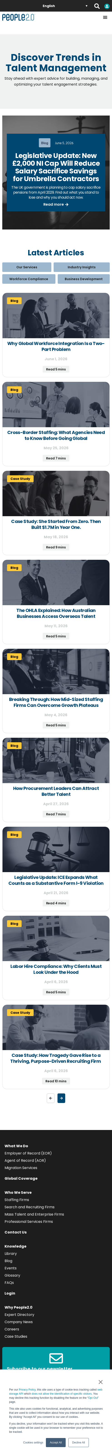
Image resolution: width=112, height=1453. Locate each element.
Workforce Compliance (28, 279)
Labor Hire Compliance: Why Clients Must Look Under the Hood (56, 969)
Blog (8, 1260)
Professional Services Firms (29, 1221)
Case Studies (16, 1336)
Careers (12, 1329)
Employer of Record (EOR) (28, 1153)
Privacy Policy (27, 1389)
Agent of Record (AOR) (25, 1160)
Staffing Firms (17, 1199)
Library (11, 1253)
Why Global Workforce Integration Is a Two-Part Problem (56, 346)
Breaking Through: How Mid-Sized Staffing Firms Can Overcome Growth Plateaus (56, 702)
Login (10, 1293)
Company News (19, 1322)
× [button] (100, 1382)
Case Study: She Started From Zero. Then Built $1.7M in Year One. (56, 524)
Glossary (12, 1275)
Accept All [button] (56, 1442)
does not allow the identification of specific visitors (62, 1393)
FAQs (9, 1282)
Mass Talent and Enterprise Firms (34, 1214)
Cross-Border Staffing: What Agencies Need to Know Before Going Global (56, 435)
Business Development (84, 279)
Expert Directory (19, 1314)
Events (11, 1268)
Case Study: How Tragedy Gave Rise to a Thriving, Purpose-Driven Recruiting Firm (56, 1058)
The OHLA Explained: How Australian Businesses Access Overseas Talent (56, 613)
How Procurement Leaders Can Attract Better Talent (56, 791)
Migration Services (21, 1167)
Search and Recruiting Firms (30, 1207)
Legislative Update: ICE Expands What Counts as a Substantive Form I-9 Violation (56, 880)
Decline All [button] (78, 1442)
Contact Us (16, 1232)
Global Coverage (21, 1178)
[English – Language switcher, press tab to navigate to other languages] (65, 5)
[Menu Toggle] (105, 17)
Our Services (26, 267)
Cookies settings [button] (33, 1442)
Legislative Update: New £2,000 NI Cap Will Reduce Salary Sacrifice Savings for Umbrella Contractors (56, 167)
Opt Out (93, 1397)
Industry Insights (82, 267)
